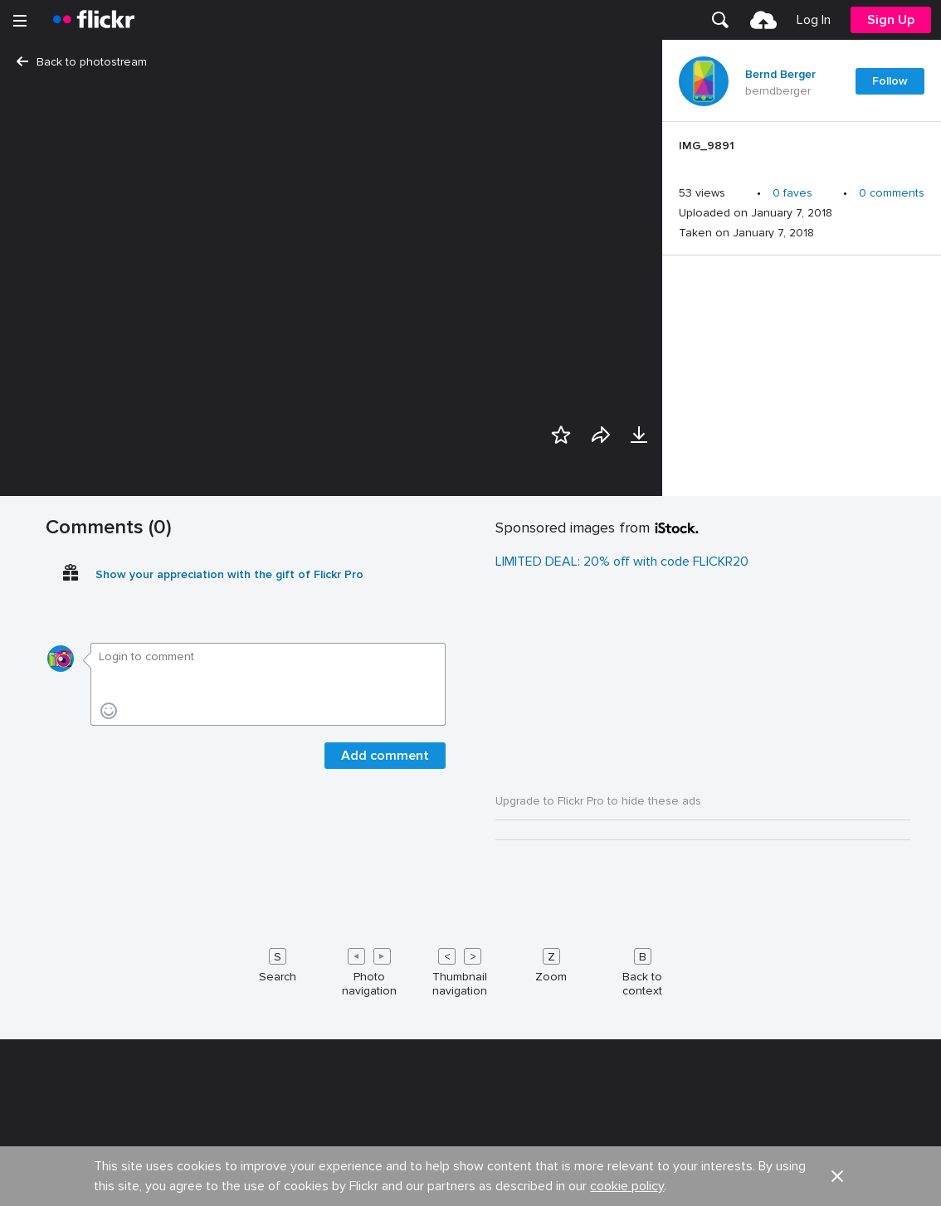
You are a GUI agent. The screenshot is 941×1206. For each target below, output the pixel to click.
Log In (814, 20)
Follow (890, 81)
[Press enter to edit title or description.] (801, 150)
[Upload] (763, 20)
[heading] (93, 20)
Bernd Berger (780, 74)
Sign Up (890, 20)
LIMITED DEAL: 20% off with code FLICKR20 (621, 1046)
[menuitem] (720, 20)
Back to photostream (82, 62)
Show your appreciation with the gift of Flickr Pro (229, 1059)
